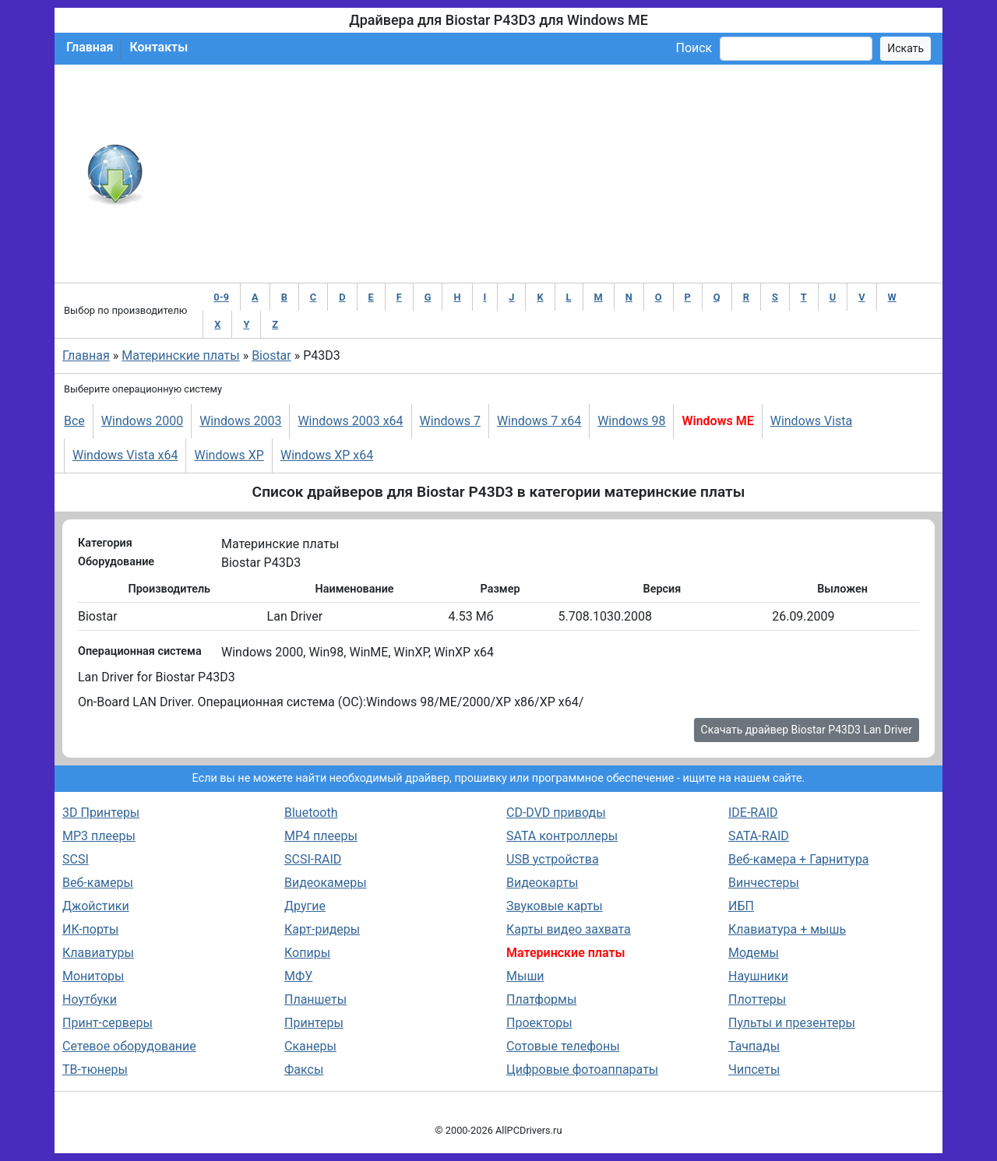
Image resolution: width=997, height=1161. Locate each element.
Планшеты (315, 999)
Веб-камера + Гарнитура (798, 859)
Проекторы (539, 1022)
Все (74, 420)
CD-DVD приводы (556, 812)
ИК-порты (90, 929)
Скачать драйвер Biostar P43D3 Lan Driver (806, 729)
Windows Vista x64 (125, 455)
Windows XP (228, 455)
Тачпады (754, 1046)
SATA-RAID (758, 836)
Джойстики (95, 906)
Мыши (525, 976)
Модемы (753, 952)
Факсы (303, 1069)
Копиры (307, 952)
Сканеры (310, 1046)
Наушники (758, 976)
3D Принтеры (100, 812)
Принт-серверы (107, 1022)
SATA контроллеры (562, 836)
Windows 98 (631, 420)
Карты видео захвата (568, 929)
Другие (305, 906)
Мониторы (93, 976)
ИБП (741, 906)
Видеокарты (542, 882)
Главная (89, 47)
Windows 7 (450, 420)
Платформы (541, 999)
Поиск (693, 47)
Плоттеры (757, 999)
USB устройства (552, 859)
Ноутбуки (89, 999)
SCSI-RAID (312, 859)
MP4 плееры (321, 836)
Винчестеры (763, 882)
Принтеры (313, 1022)
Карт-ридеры (322, 929)
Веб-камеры (97, 882)
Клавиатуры (98, 952)
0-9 (221, 297)
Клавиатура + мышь (787, 929)
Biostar (271, 355)
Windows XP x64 (326, 455)
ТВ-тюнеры (95, 1069)
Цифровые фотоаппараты (582, 1069)
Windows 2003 (240, 420)
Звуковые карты (554, 906)
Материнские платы (180, 355)
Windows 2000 (142, 420)
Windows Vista (811, 420)
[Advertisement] (549, 174)
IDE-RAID (753, 812)
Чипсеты (754, 1069)
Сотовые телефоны (563, 1046)
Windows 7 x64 (539, 420)
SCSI (75, 859)
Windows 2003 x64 (350, 420)
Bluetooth (311, 812)
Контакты (158, 47)
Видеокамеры (325, 882)
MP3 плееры (99, 836)
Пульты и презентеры (791, 1022)
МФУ (298, 976)
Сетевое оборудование (129, 1046)
